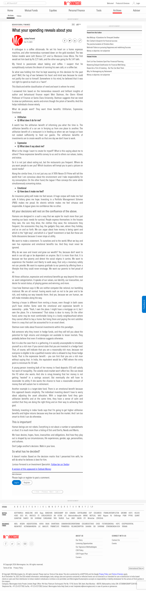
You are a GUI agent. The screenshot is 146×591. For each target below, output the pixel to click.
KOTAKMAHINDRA (30, 526)
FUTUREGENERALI (108, 524)
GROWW (124, 513)
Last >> (58, 492)
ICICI (21, 516)
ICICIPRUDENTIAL (128, 524)
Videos (19, 16)
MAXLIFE (45, 526)
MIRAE (85, 516)
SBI (32, 518)
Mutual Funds (31, 10)
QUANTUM (17, 518)
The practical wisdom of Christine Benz (100, 44)
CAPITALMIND (82, 513)
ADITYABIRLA (18, 513)
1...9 (91, 507)
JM (55, 516)
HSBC (16, 516)
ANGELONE (29, 513)
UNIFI (73, 518)
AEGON (22, 524)
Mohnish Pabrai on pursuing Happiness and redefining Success (109, 47)
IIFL (26, 516)
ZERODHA (99, 518)
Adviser (136, 10)
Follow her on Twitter (60, 464)
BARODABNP (58, 513)
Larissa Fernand (29, 38)
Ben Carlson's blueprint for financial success (102, 41)
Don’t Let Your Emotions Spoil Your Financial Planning (105, 61)
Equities (53, 10)
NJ (111, 516)
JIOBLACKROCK (46, 516)
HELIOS (137, 513)
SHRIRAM (38, 518)
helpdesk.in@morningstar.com (84, 586)
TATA (55, 518)
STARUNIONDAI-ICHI (113, 526)
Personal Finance (77, 10)
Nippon (105, 516)
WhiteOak (91, 518)
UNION (79, 518)
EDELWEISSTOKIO (88, 524)
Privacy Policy (18, 568)
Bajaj (41, 513)
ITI (38, 516)
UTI (85, 518)
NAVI (99, 516)
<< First (36, 492)
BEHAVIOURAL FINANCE (21, 25)
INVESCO (33, 516)
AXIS (36, 513)
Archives (117, 10)
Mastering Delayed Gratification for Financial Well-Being (106, 65)
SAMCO (26, 518)
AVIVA (41, 524)
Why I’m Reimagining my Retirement (99, 71)
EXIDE (98, 524)
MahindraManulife (74, 516)
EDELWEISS (98, 513)
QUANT (137, 516)
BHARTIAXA (55, 524)
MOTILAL (93, 516)
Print (79, 24)
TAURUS (61, 518)
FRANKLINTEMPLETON (111, 513)
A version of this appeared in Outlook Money (31, 469)
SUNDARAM (47, 518)
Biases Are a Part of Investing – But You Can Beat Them (105, 68)
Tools (98, 10)
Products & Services (122, 3)
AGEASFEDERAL (32, 524)
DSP (90, 513)
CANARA (72, 513)
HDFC (130, 513)
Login (138, 3)
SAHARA (88, 526)
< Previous (44, 492)
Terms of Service (117, 574)
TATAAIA (124, 526)
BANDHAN (48, 513)
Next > (52, 492)
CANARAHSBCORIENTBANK (70, 524)
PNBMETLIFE (54, 526)
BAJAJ (47, 524)
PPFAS (130, 516)
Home (10, 10)
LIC (65, 516)
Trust (67, 518)
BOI (66, 513)
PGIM (124, 516)
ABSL (16, 524)
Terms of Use (7, 568)
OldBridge (117, 516)
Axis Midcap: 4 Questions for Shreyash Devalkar (103, 37)
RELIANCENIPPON (77, 526)
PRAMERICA (65, 526)
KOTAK (60, 516)
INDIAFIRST (18, 526)
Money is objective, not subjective (98, 51)
